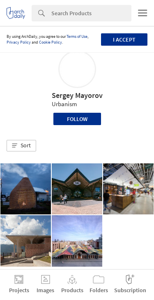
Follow (77, 119)
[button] (21, 145)
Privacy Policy (19, 42)
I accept (124, 39)
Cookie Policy (50, 42)
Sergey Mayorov (77, 95)
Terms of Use (77, 36)
